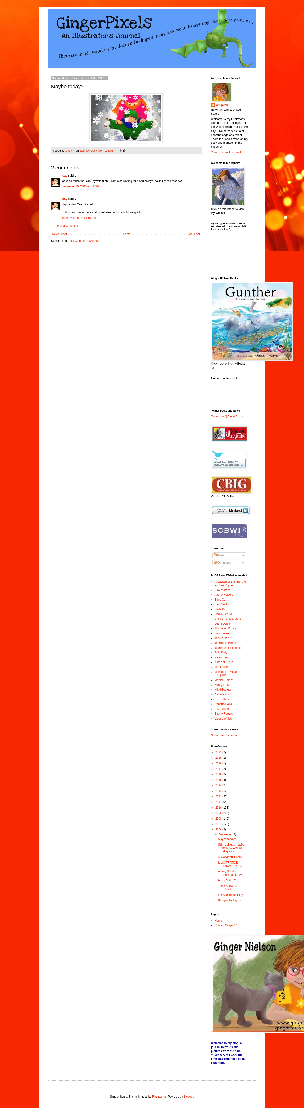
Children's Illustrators (228, 618)
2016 (218, 774)
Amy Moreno (223, 590)
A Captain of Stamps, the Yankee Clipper (230, 583)
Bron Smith (222, 604)
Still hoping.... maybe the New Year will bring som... (231, 848)
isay (65, 175)
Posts (219, 555)
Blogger (188, 1096)
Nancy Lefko (222, 685)
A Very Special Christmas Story (230, 873)
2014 (218, 785)
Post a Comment (67, 225)
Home (126, 234)
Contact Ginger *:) (226, 925)
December (226, 834)
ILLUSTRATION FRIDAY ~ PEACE (231, 864)
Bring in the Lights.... (231, 900)
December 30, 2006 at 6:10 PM (81, 186)
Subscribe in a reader (224, 735)
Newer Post (59, 234)
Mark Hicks (222, 667)
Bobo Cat (220, 599)
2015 (218, 780)
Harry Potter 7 (227, 880)
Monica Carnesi (224, 680)
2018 (218, 763)
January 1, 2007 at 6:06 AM (79, 217)
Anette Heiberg (224, 594)
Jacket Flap (222, 638)
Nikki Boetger (223, 689)
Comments (222, 562)
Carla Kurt (221, 609)
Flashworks (159, 1096)
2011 (218, 802)
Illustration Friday (225, 628)
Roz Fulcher (222, 709)
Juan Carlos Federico (228, 647)
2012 (218, 796)
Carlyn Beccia (223, 614)
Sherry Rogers (224, 713)
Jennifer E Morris (225, 643)
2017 (218, 769)
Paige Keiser (223, 694)
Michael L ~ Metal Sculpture (226, 673)
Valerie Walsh (223, 718)
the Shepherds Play (230, 895)
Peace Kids (222, 699)
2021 (218, 752)
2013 (218, 791)
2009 (218, 813)
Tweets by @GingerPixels (227, 416)
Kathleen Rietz (224, 662)
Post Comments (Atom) (83, 241)
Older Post (193, 234)
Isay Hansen (222, 633)
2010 (218, 807)
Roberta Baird (223, 704)
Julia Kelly (221, 652)
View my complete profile (226, 152)
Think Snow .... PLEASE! (227, 887)
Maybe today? (227, 839)
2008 (218, 818)
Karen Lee (221, 657)
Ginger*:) (222, 105)
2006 (218, 829)
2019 (218, 757)
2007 (218, 824)
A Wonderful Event (229, 857)
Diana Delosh (223, 623)
